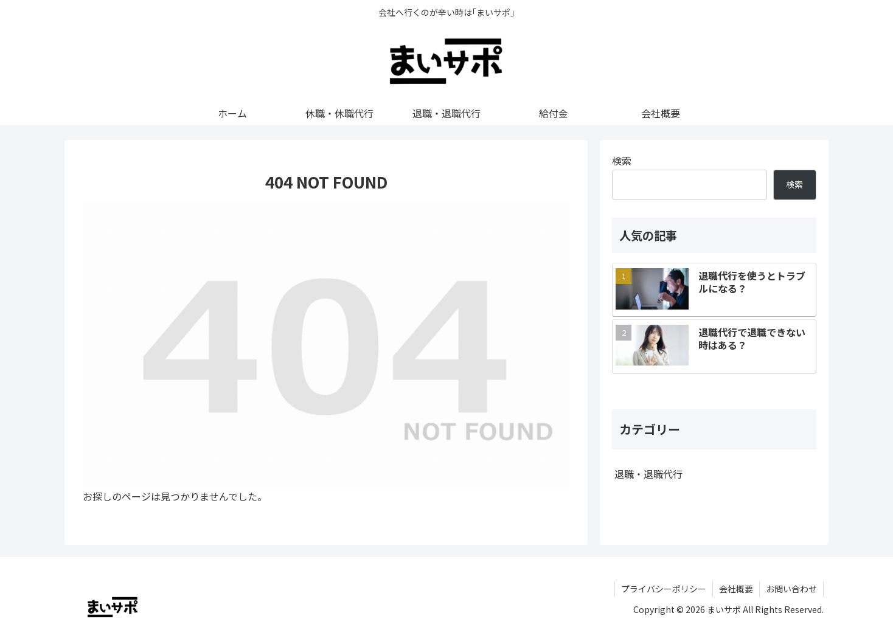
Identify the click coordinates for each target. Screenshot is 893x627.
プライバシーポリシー (663, 589)
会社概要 (736, 589)
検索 (621, 160)
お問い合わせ (791, 589)
